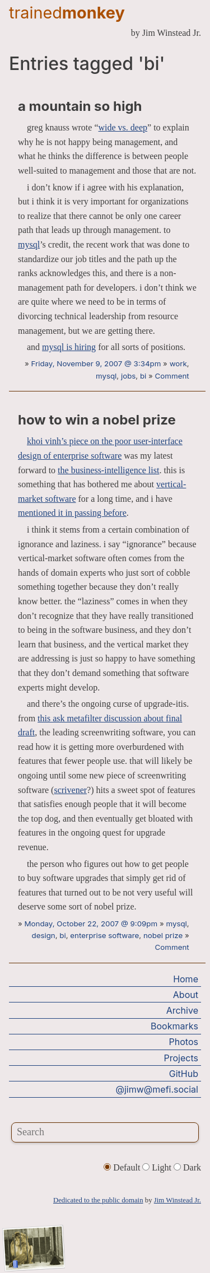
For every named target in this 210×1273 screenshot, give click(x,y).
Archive (182, 1010)
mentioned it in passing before (72, 512)
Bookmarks (174, 1026)
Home (185, 979)
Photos (183, 1041)
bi (143, 375)
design (43, 935)
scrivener (70, 790)
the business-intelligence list (108, 470)
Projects (181, 1058)
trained (67, 12)
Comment (172, 375)
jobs (128, 375)
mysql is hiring (69, 347)
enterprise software (104, 935)
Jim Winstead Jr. (177, 1200)
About (185, 994)
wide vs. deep (123, 127)
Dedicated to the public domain (98, 1200)
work (178, 363)
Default (123, 1167)
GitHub (183, 1073)
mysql (29, 244)
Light (158, 1167)
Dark (187, 1167)
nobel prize (163, 935)
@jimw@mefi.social (157, 1089)
